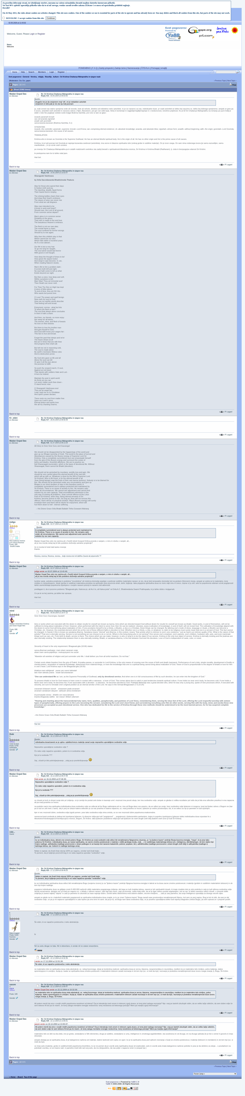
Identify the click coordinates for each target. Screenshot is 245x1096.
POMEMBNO (84, 68)
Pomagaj (155, 68)
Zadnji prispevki (106, 68)
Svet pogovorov (15, 77)
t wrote (37, 961)
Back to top (14, 167)
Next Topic (231, 81)
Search (31, 72)
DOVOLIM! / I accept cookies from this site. (25, 18)
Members (42, 72)
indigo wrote (39, 571)
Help (22, 72)
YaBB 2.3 (135, 1082)
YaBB (108, 1084)
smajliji (164, 68)
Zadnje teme (120, 68)
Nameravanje (134, 68)
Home (15, 72)
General (26, 77)
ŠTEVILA (145, 68)
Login (32, 34)
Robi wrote (38, 779)
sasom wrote (39, 1024)
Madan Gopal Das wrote (44, 990)
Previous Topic (220, 81)
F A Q (94, 68)
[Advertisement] (122, 57)
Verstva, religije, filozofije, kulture (45, 77)
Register (41, 34)
